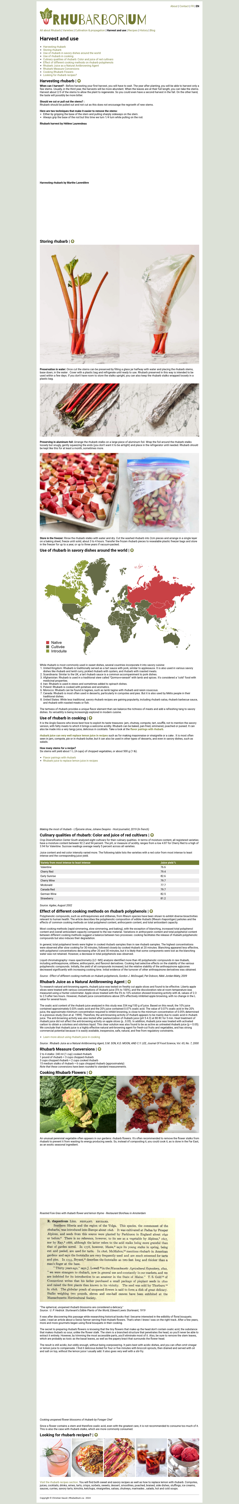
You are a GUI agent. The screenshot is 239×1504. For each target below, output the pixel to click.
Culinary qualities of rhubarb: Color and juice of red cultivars (78, 59)
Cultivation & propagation (90, 30)
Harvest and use (116, 30)
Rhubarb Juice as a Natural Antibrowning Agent (71, 65)
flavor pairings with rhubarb (146, 729)
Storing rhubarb (52, 49)
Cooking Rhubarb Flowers (58, 72)
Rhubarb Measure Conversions (61, 68)
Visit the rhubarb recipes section (59, 1482)
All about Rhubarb (50, 30)
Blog (152, 30)
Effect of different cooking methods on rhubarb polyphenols (78, 62)
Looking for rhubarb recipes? (60, 75)
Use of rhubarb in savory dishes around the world (72, 53)
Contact (184, 6)
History (143, 30)
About (174, 6)
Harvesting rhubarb (54, 46)
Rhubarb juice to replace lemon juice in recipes (70, 760)
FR (192, 6)
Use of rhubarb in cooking (58, 56)
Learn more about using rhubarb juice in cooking (71, 1037)
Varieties (68, 30)
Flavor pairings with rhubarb (59, 757)
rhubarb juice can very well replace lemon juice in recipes (74, 735)
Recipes (132, 30)
